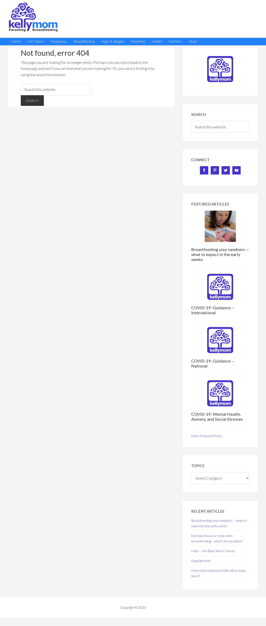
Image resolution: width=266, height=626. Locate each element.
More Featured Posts (206, 436)
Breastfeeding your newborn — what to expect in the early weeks (220, 254)
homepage (29, 68)
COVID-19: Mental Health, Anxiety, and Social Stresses (217, 417)
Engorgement (200, 561)
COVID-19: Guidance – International (212, 310)
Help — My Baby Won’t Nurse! (213, 551)
